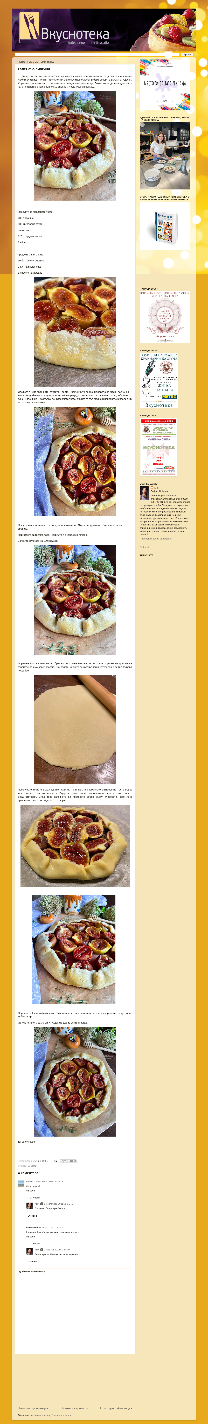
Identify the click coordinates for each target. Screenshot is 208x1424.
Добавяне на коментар (32, 1271)
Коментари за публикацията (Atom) (53, 1415)
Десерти (32, 1166)
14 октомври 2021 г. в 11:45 (58, 1204)
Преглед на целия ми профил (155, 538)
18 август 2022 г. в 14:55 (51, 1227)
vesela (29, 1181)
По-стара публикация (116, 1408)
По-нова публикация (33, 1408)
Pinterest (144, 547)
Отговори (35, 1197)
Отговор (30, 1190)
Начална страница (74, 1408)
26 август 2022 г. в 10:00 (57, 1249)
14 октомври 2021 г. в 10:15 (48, 1181)
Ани (37, 1204)
